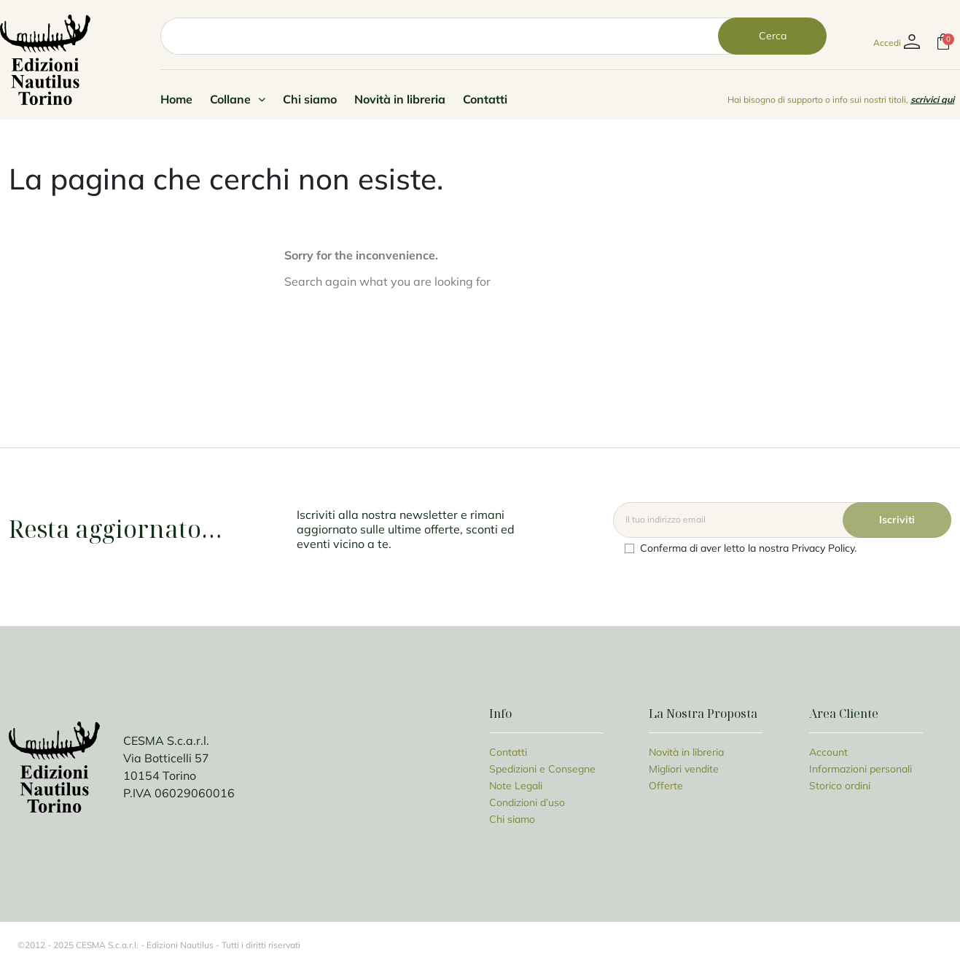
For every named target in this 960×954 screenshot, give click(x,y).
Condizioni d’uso (527, 802)
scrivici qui (932, 99)
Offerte (666, 785)
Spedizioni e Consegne (542, 768)
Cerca (773, 35)
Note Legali (515, 785)
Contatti (485, 99)
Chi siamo (310, 99)
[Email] (782, 520)
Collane (237, 99)
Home (176, 99)
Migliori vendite (684, 768)
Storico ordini (839, 785)
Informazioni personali (860, 768)
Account (828, 752)
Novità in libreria (399, 99)
